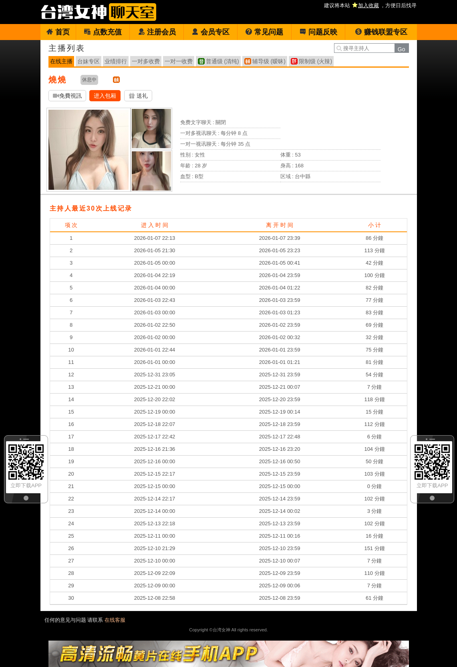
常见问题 (264, 32)
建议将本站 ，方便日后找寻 (370, 5)
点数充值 (103, 32)
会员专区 (210, 32)
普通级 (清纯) (222, 61)
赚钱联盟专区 (381, 32)
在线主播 (61, 61)
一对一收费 (179, 61)
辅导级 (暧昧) (269, 61)
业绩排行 (116, 61)
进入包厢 (105, 95)
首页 (58, 32)
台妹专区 (88, 61)
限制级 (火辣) (315, 61)
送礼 (138, 95)
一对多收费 (146, 61)
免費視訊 (67, 95)
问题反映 (318, 32)
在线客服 (115, 620)
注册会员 (157, 32)
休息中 (89, 79)
